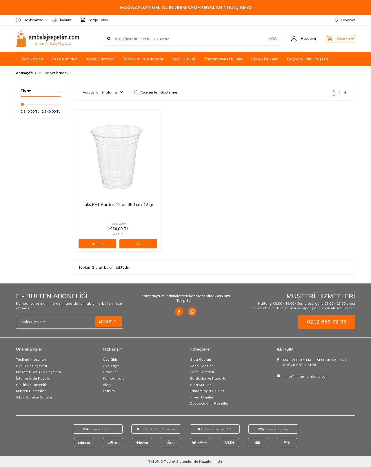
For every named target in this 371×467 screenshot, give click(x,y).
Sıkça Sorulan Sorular (34, 397)
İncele (97, 243)
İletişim (109, 391)
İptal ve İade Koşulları (34, 378)
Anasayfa (24, 73)
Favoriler (345, 20)
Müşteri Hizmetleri (31, 391)
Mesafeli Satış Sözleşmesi (38, 372)
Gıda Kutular (183, 59)
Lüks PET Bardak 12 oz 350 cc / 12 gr (118, 204)
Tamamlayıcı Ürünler (223, 59)
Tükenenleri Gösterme (155, 92)
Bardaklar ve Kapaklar (143, 59)
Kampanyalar (114, 378)
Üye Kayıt (111, 366)
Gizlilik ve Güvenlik (31, 384)
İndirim (61, 20)
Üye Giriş (110, 359)
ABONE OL (108, 321)
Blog (107, 384)
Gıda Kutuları (201, 384)
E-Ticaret (168, 461)
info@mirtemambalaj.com (307, 376)
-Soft (154, 461)
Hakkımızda (29, 20)
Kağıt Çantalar (100, 59)
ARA (264, 38)
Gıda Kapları (31, 59)
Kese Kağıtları (65, 59)
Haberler (110, 372)
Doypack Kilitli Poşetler (308, 59)
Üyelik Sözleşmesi (31, 366)
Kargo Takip (94, 20)
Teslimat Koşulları (31, 359)
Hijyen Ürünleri (265, 59)
